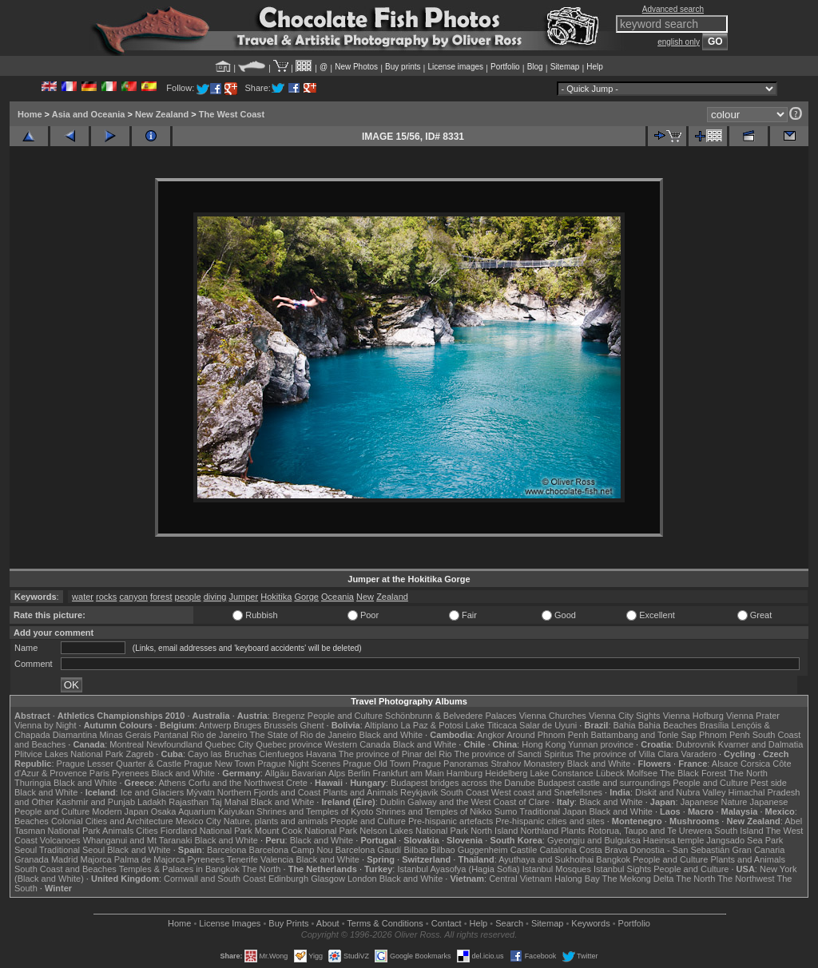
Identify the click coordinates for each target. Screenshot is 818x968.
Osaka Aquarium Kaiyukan (203, 811)
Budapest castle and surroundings (604, 782)
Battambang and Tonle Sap (643, 735)
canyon (133, 596)
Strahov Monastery (527, 763)
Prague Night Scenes (298, 763)
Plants (573, 830)
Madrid (64, 859)
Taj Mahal (229, 802)
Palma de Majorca (149, 859)
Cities (147, 830)
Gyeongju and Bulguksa (594, 840)
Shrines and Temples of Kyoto (314, 811)
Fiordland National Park (206, 830)
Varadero (698, 754)
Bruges (247, 725)
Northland (540, 830)
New (365, 596)
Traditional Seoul (72, 850)
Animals (117, 830)
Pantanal (170, 735)
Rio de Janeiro (219, 735)
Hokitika (276, 596)
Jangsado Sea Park (744, 840)
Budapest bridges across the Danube (463, 782)
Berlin (358, 773)
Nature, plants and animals (276, 821)
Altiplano (381, 725)
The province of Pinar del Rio (395, 754)
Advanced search (673, 9)
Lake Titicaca (491, 725)
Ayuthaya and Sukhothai (546, 859)
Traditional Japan (552, 811)
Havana (321, 754)
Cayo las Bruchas (222, 754)
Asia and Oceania (88, 114)
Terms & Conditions (385, 923)
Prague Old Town (376, 763)
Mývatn (200, 792)
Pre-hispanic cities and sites (549, 821)
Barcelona (227, 850)
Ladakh (151, 802)
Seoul (25, 850)
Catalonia (557, 850)
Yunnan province (600, 744)
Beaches (31, 821)
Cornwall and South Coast (215, 878)
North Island (494, 830)
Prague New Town (219, 763)
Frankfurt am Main (408, 773)
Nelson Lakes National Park (413, 830)
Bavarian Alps (318, 773)
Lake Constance (562, 773)
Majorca (96, 859)
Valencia (276, 859)
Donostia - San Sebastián (680, 850)
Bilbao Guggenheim (469, 850)
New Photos (356, 66)
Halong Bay (577, 878)
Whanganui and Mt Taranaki (138, 840)
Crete (297, 782)
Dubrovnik (696, 744)
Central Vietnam (520, 878)
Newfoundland (174, 744)
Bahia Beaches (667, 725)
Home (30, 114)
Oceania (337, 596)
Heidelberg (506, 773)
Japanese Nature (714, 802)
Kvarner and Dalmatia (760, 744)
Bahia (625, 725)
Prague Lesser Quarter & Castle (119, 763)
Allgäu (276, 773)
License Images (229, 923)
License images (455, 66)
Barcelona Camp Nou (291, 850)
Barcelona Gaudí (369, 850)
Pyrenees (130, 773)
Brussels (280, 725)
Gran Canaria (758, 850)
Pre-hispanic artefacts (450, 821)
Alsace (725, 763)
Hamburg (464, 773)
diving (215, 596)
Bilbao (415, 850)
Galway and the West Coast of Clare (478, 802)
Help (594, 66)
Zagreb (139, 754)
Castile (524, 850)
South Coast (464, 792)
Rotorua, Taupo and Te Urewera (650, 830)
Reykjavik (419, 792)
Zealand (392, 596)
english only (678, 42)
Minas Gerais (125, 735)
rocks (106, 596)
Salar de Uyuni (548, 725)
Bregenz (288, 715)
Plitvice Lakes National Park (68, 754)
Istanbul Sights (622, 869)
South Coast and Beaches (65, 869)
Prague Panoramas (451, 763)
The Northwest (746, 878)
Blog (535, 66)
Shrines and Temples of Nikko (433, 811)
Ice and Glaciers (152, 792)
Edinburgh (288, 878)
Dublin (392, 802)
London (362, 878)
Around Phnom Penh (547, 735)
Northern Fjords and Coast (269, 792)
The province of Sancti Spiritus (514, 754)
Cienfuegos (281, 754)
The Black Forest (693, 773)
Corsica (755, 763)
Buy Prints (288, 923)
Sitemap (565, 66)
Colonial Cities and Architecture (112, 821)
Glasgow (328, 878)
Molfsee (642, 773)
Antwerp (215, 725)
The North (748, 773)
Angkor (491, 735)
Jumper (243, 596)
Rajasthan (188, 802)
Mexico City (198, 821)
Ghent (312, 725)
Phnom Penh (724, 735)
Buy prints (402, 66)
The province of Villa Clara (627, 754)
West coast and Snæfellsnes (546, 792)
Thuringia (32, 782)
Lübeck (610, 773)
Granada (31, 859)
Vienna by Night (45, 725)
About (328, 923)
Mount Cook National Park (306, 830)
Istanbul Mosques (556, 869)
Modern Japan (120, 811)
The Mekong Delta (638, 878)
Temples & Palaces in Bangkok (179, 869)
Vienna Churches (552, 715)
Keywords (590, 923)
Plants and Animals (360, 792)
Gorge (306, 596)
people (188, 596)
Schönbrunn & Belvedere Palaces (451, 715)
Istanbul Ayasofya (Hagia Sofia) (458, 869)
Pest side (769, 782)
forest (161, 596)
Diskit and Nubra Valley (680, 792)
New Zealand (162, 114)
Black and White (391, 735)
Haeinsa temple (673, 840)
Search (509, 923)
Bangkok (613, 859)
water (82, 596)
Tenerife (242, 859)
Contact (446, 923)
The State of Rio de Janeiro (303, 735)
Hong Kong (544, 744)
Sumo (506, 811)
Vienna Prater (753, 715)
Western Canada (357, 744)
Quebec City (229, 744)
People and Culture (345, 715)
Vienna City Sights (625, 715)
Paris (99, 773)
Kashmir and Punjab (95, 802)
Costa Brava (603, 850)
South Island (739, 830)
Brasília (714, 725)
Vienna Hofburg (693, 715)
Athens (171, 782)
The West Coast (231, 114)
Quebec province (289, 744)
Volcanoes (60, 840)
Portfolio (505, 66)
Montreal (126, 744)
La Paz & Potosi (432, 725)
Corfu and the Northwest (236, 782)
